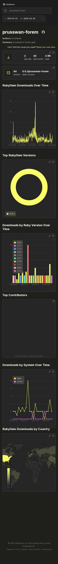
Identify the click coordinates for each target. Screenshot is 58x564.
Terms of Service (34, 549)
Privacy (17, 549)
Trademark (10, 549)
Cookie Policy (47, 549)
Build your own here (46, 47)
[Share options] (50, 52)
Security (24, 549)
